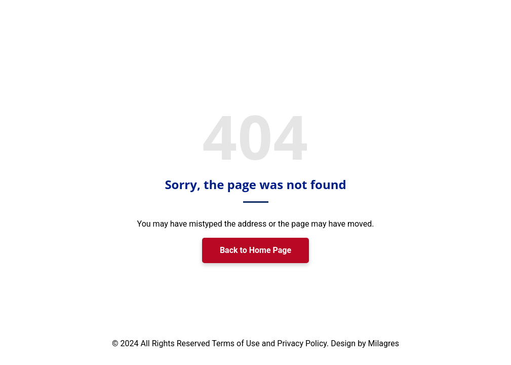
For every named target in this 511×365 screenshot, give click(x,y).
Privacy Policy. (304, 343)
